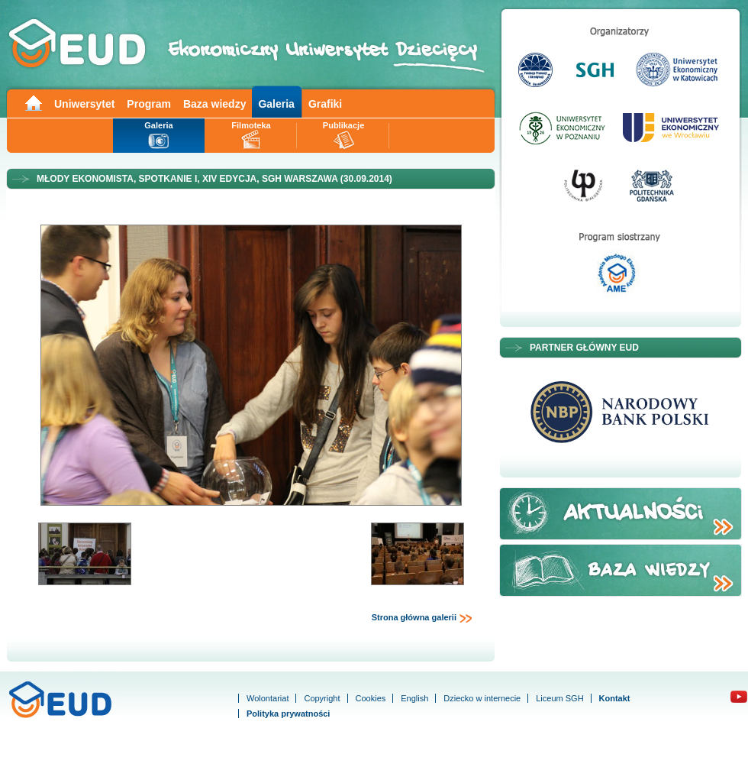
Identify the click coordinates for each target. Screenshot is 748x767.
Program (149, 104)
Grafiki (325, 104)
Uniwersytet (84, 104)
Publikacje (343, 125)
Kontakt (614, 698)
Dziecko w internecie (482, 698)
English (414, 698)
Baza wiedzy (214, 104)
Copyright (322, 698)
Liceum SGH (559, 698)
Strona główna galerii (422, 618)
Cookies (371, 698)
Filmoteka (250, 125)
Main (33, 102)
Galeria (276, 104)
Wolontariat (268, 698)
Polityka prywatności (288, 713)
